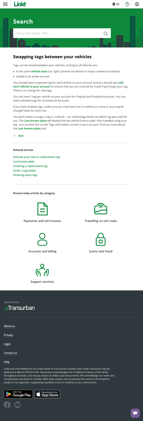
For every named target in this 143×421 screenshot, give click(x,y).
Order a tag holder (24, 170)
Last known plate (35, 120)
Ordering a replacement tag (30, 166)
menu (5, 4)
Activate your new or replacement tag (36, 157)
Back (18, 135)
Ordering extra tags (25, 175)
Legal (7, 344)
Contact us (10, 353)
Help (7, 362)
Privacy (8, 335)
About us (9, 326)
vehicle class (39, 71)
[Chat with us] (135, 413)
